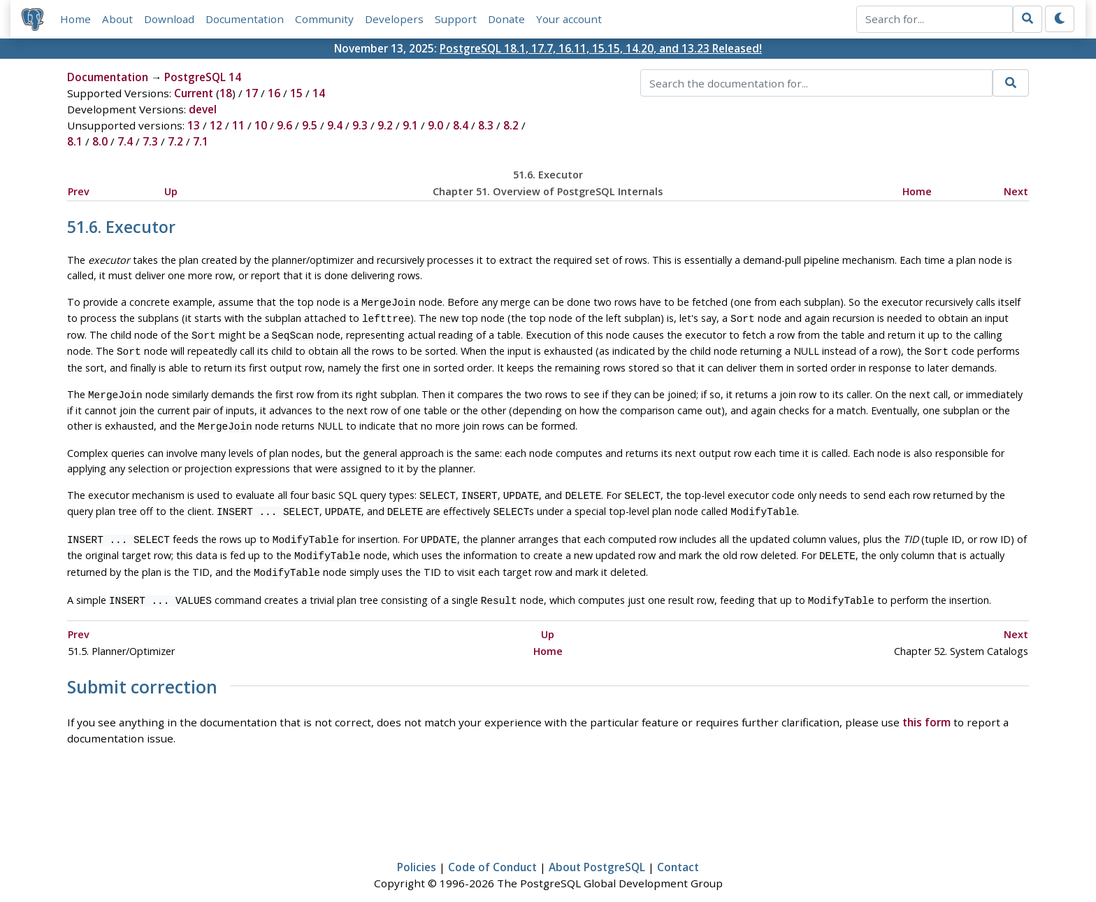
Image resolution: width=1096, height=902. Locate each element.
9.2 (385, 126)
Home (75, 19)
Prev (78, 191)
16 (274, 94)
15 (296, 94)
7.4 (125, 142)
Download (169, 19)
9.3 (360, 126)
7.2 (175, 142)
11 (238, 126)
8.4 (460, 126)
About (117, 19)
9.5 (309, 126)
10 (260, 126)
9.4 (334, 126)
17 (251, 94)
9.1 (410, 126)
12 (216, 126)
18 (225, 94)
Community (324, 19)
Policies (416, 851)
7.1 (200, 142)
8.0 (100, 142)
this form (926, 705)
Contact (678, 851)
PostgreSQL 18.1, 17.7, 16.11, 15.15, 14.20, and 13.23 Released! (601, 48)
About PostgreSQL (597, 851)
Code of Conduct (492, 851)
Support (456, 19)
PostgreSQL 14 (202, 78)
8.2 (511, 126)
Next (1016, 191)
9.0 (435, 126)
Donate (506, 19)
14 (318, 94)
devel (203, 110)
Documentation (245, 19)
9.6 (284, 126)
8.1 (74, 142)
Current (193, 94)
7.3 (150, 142)
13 (193, 126)
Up (171, 191)
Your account (569, 19)
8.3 (485, 126)
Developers (394, 19)
